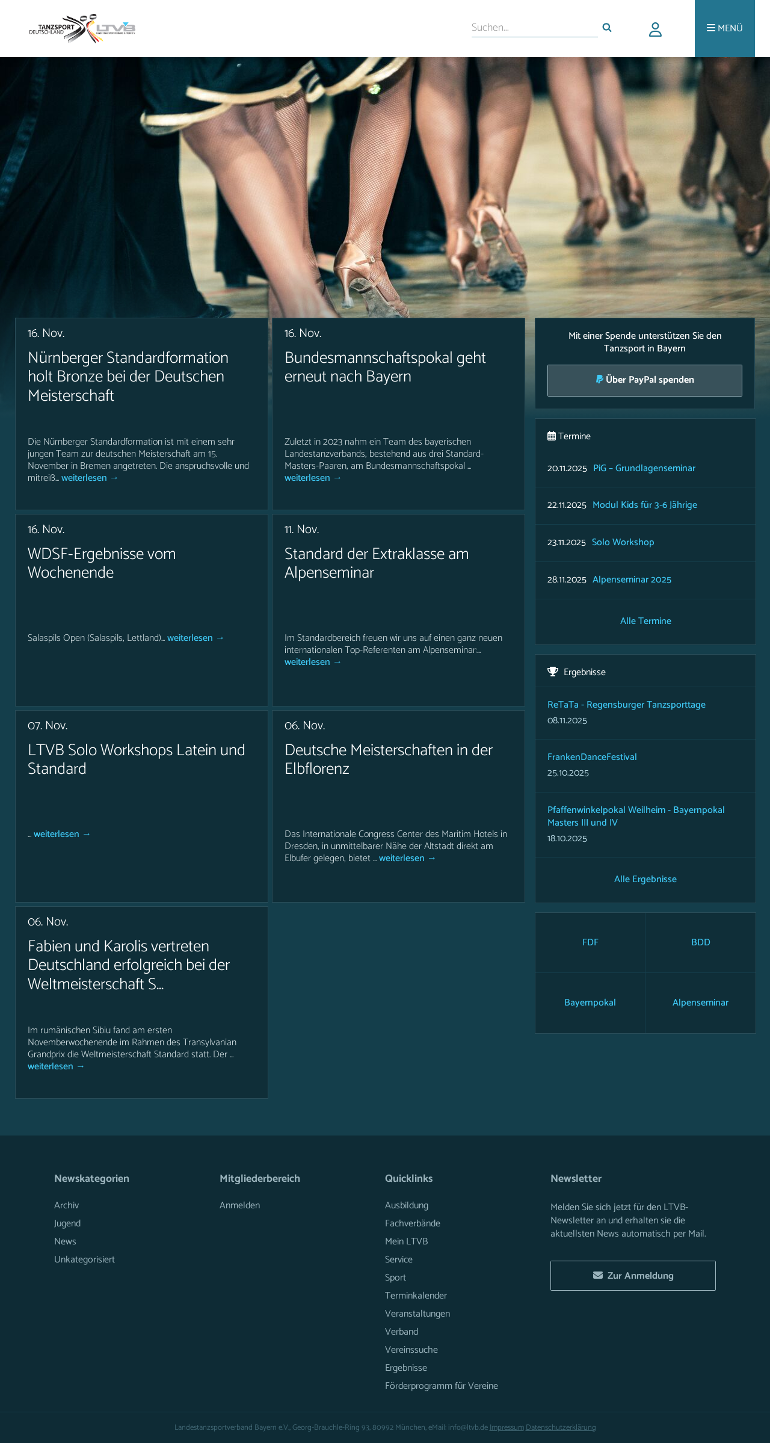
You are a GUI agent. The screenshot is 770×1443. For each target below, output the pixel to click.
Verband (401, 1332)
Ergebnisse (406, 1368)
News (65, 1242)
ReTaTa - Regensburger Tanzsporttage (626, 705)
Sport (395, 1278)
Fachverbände (412, 1224)
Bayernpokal (590, 1003)
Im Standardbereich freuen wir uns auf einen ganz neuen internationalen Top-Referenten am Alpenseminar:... (393, 644)
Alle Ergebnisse (645, 880)
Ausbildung (406, 1205)
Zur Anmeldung (633, 1276)
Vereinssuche (411, 1350)
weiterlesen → (90, 478)
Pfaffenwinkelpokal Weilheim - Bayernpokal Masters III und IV (636, 816)
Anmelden (240, 1205)
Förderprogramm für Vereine (441, 1386)
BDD (700, 943)
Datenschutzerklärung (561, 1427)
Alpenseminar (700, 1003)
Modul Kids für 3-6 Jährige (645, 505)
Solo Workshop (623, 543)
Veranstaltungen (417, 1314)
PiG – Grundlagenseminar (644, 469)
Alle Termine (645, 621)
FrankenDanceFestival (592, 757)
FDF (590, 943)
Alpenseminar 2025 (632, 580)
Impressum (507, 1427)
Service (399, 1260)
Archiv (66, 1205)
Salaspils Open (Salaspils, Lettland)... (97, 638)
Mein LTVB (406, 1242)
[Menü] (725, 28)
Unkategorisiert (84, 1260)
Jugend (67, 1224)
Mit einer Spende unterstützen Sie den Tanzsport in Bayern (644, 362)
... (31, 834)
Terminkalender (416, 1296)
